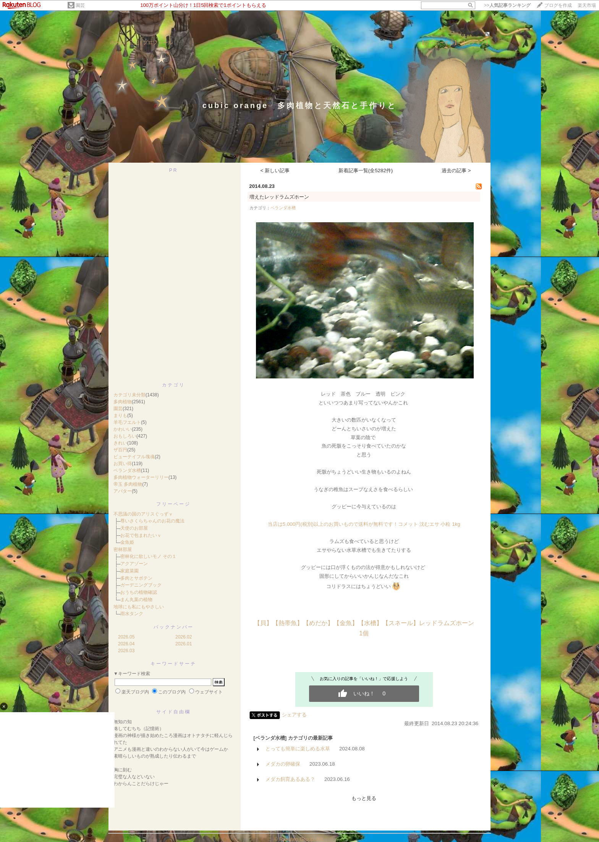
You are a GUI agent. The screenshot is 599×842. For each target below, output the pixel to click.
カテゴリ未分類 (129, 395)
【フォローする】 (439, 42)
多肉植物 (122, 401)
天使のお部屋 (134, 528)
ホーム (117, 42)
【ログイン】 (476, 42)
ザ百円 (120, 450)
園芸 (80, 5)
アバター (122, 491)
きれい (120, 443)
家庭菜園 (129, 571)
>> (507, 5)
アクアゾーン (134, 563)
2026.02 (183, 637)
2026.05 (126, 637)
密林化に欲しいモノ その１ (148, 556)
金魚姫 (127, 542)
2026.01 (183, 643)
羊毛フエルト (127, 422)
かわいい (122, 429)
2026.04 (126, 643)
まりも (120, 415)
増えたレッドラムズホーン (279, 197)
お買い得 (122, 463)
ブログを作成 (558, 5)
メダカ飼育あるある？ (290, 779)
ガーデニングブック (141, 585)
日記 (134, 42)
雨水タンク (131, 613)
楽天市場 (587, 5)
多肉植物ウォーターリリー (140, 477)
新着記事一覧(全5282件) (365, 170)
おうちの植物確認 (138, 592)
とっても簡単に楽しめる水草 (298, 748)
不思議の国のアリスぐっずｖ (143, 514)
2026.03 (126, 650)
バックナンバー (174, 627)
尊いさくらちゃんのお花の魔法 (152, 521)
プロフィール (158, 42)
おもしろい (124, 436)
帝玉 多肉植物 (127, 484)
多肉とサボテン (136, 578)
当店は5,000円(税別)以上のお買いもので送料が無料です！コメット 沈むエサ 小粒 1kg (364, 524)
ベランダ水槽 (127, 470)
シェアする (294, 715)
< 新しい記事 (275, 170)
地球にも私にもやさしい (138, 606)
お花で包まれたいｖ (141, 535)
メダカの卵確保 (283, 764)
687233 (471, 34)
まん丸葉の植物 (136, 599)
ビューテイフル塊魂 (134, 456)
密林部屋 (122, 549)
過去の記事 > (456, 170)
